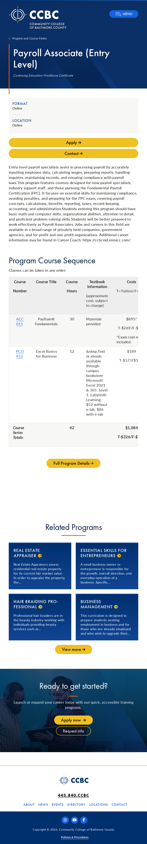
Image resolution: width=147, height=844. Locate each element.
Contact (119, 804)
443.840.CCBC (73, 795)
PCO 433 (20, 354)
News (43, 804)
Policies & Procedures (75, 837)
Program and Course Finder (29, 38)
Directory (76, 804)
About (29, 804)
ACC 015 (20, 321)
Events (58, 804)
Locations (98, 804)
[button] (123, 14)
